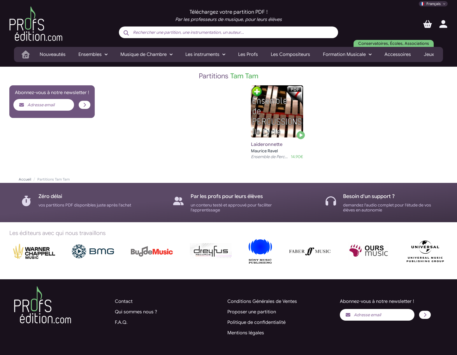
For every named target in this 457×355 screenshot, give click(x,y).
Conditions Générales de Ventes (262, 301)
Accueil (25, 179)
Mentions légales (245, 333)
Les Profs (248, 54)
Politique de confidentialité (256, 322)
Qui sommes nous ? (136, 312)
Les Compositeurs (290, 54)
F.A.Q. (121, 322)
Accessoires (397, 54)
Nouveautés (53, 54)
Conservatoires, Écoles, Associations (393, 43)
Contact (124, 301)
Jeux (429, 54)
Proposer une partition (251, 312)
